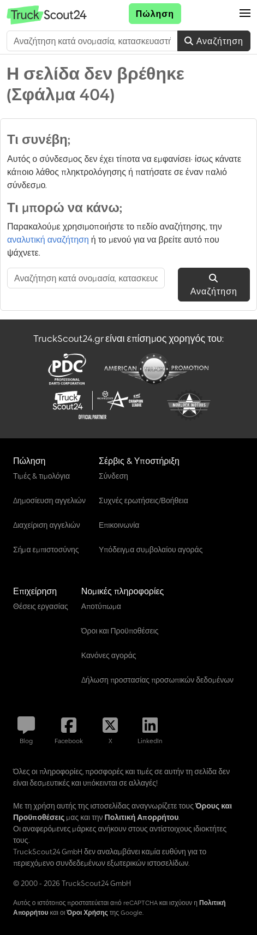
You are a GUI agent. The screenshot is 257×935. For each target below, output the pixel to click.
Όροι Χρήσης (87, 912)
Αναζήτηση (213, 40)
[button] (245, 13)
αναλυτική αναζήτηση (48, 239)
